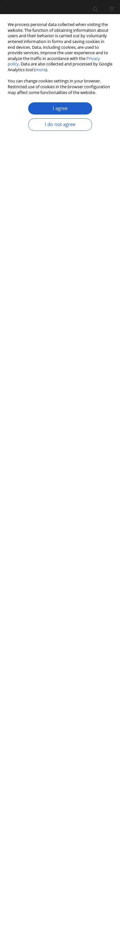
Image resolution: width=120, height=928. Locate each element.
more (41, 69)
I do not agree (60, 124)
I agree (60, 108)
